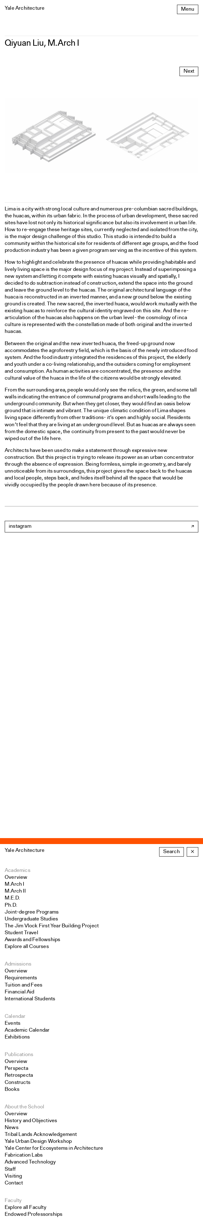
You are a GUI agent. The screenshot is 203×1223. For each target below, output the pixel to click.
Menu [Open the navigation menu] (187, 9)
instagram (20, 526)
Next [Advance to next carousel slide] (189, 71)
